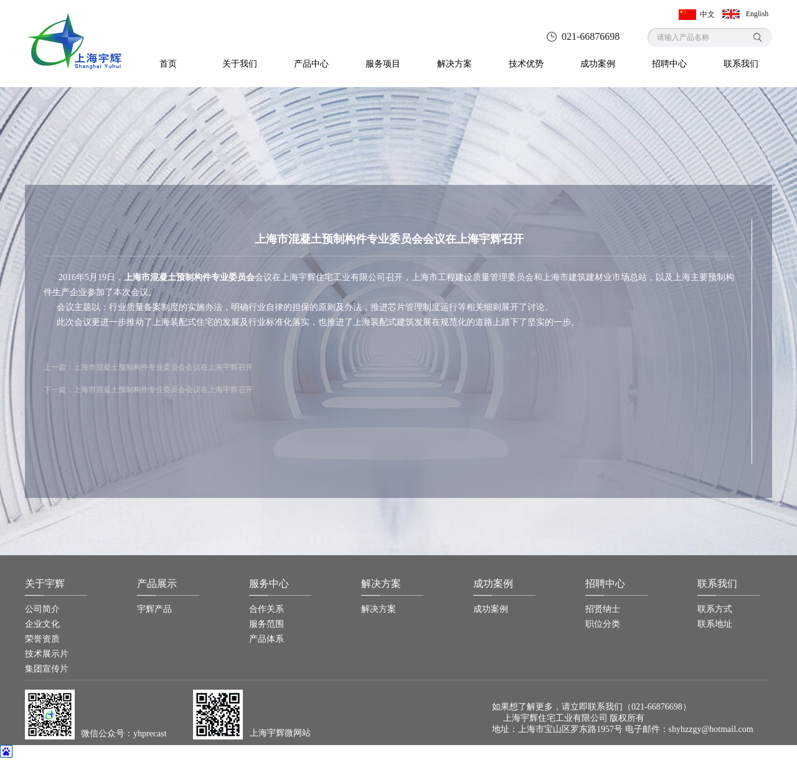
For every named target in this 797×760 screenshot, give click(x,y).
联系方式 (714, 609)
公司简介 (42, 609)
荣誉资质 (42, 639)
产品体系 (266, 639)
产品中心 (311, 63)
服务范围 (266, 624)
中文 (707, 14)
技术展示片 (46, 654)
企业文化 (42, 624)
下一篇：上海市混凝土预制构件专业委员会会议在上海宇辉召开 (148, 389)
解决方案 (454, 63)
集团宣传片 (46, 668)
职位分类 (602, 624)
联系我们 (741, 63)
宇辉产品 (154, 609)
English (757, 13)
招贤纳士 (602, 609)
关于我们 (239, 63)
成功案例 (597, 63)
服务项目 (382, 63)
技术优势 (526, 63)
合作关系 (266, 609)
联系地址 (714, 624)
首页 (168, 63)
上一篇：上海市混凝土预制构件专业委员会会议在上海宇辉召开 (148, 367)
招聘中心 (669, 63)
